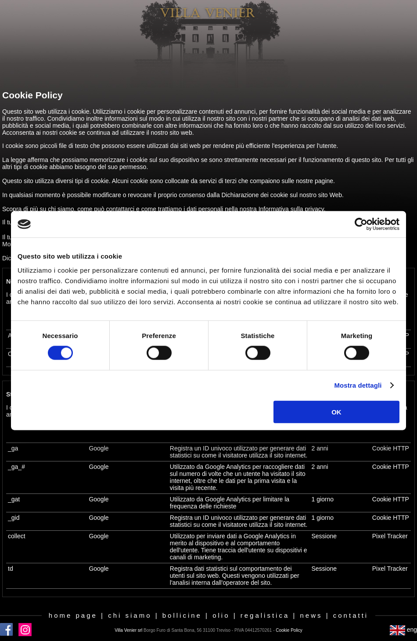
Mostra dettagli (357, 385)
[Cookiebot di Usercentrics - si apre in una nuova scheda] (361, 224)
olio (221, 615)
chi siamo (129, 615)
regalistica (265, 615)
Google (98, 448)
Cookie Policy (289, 630)
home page (73, 615)
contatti (350, 615)
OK (336, 411)
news (311, 615)
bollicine (182, 615)
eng (403, 629)
